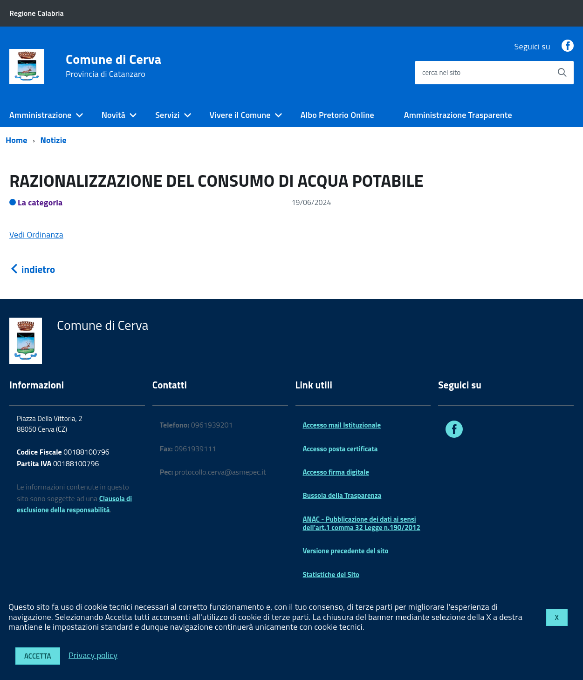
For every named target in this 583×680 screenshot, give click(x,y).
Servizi (167, 115)
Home (16, 140)
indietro (32, 269)
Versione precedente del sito (346, 550)
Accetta (37, 656)
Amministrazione (40, 115)
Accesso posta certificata (340, 448)
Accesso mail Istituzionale (342, 425)
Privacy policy (93, 654)
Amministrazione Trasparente (458, 115)
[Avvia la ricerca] (562, 72)
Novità (113, 115)
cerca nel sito (441, 72)
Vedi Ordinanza (36, 234)
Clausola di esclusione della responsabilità (74, 504)
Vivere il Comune (240, 115)
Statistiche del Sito (331, 574)
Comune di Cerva (114, 66)
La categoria (40, 202)
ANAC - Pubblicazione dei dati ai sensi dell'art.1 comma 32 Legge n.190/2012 (361, 523)
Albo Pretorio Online (337, 115)
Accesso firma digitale (336, 472)
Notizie (54, 140)
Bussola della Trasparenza (342, 495)
